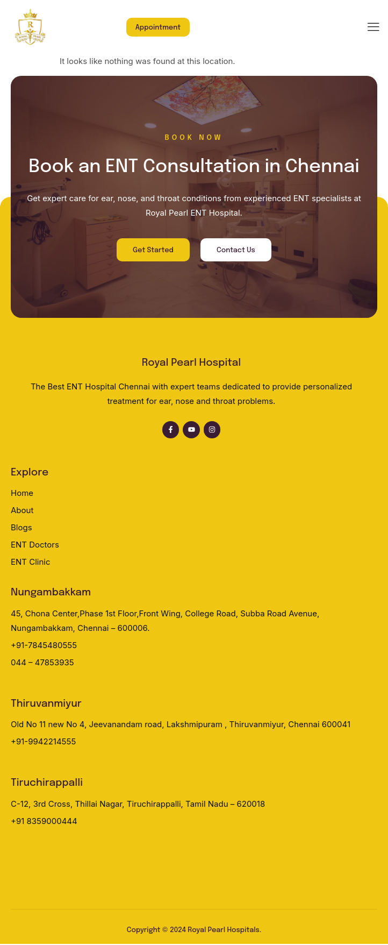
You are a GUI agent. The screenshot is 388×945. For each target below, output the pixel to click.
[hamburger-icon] (373, 28)
